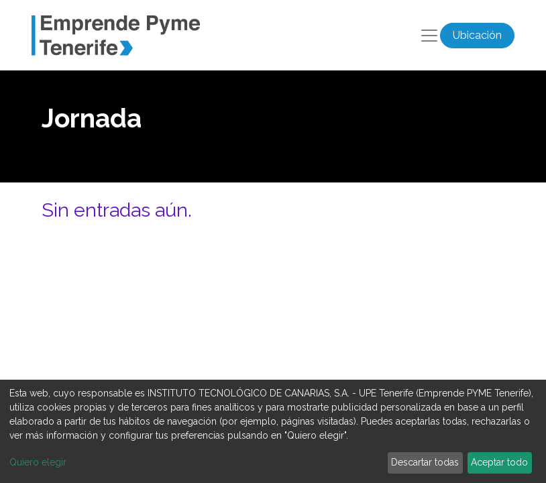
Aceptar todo (499, 462)
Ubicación (477, 35)
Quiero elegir (37, 462)
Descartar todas (425, 462)
